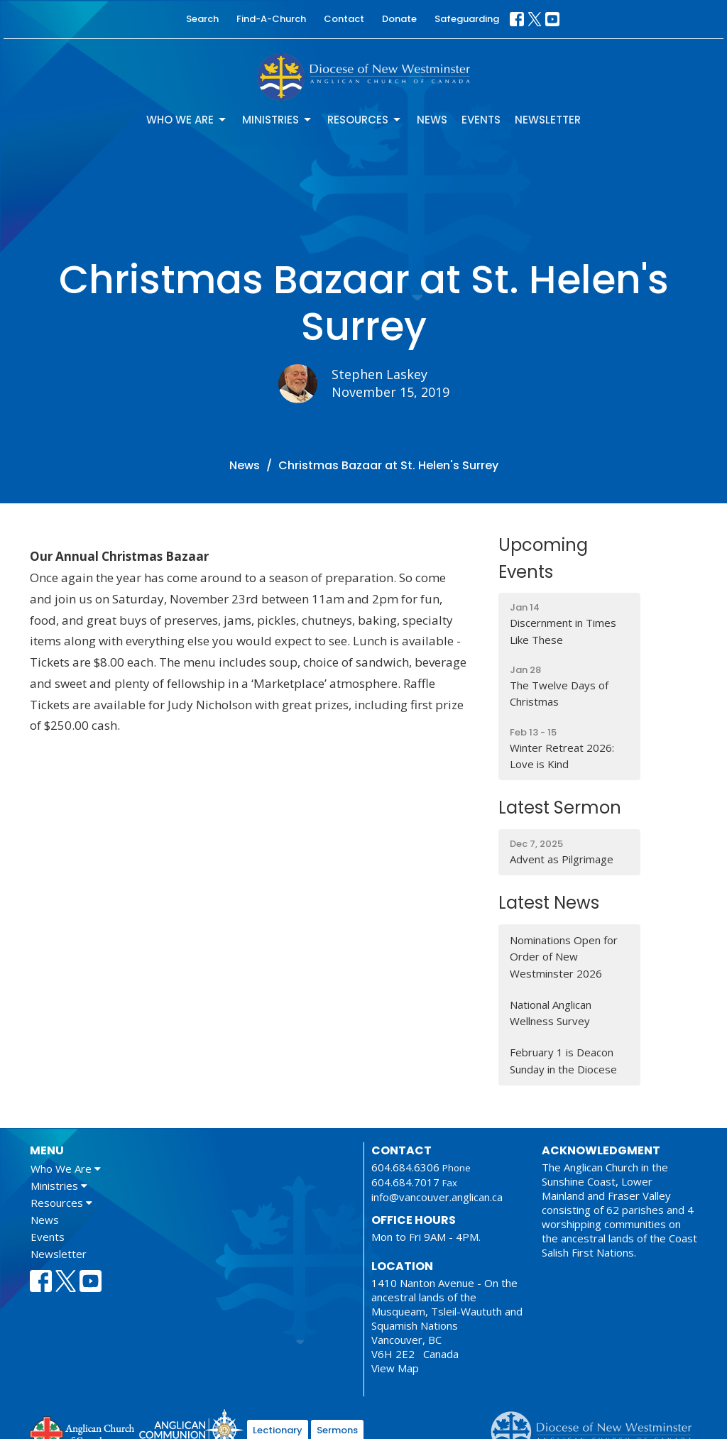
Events (481, 119)
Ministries (277, 119)
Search (202, 19)
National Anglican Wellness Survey (550, 1012)
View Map (395, 1368)
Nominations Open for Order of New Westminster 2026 (564, 956)
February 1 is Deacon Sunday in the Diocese (563, 1060)
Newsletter (548, 119)
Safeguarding (466, 19)
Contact (344, 19)
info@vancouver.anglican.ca (437, 1197)
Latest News (548, 902)
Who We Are (187, 119)
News (432, 119)
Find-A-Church (271, 19)
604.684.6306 (405, 1167)
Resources (365, 119)
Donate (399, 19)
